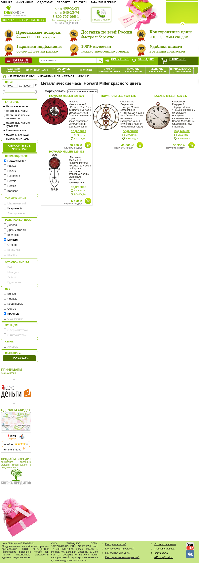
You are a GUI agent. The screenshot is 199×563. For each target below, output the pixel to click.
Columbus (13, 176)
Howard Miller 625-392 (66, 151)
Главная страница (164, 548)
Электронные (16, 213)
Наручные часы (37, 70)
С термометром (17, 330)
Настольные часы (17, 134)
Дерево (12, 225)
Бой (9, 267)
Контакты (80, 2)
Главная (6, 2)
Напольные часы (17, 106)
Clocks (11, 171)
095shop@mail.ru (163, 557)
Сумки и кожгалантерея (109, 70)
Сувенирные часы (17, 139)
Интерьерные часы (61, 70)
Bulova (11, 166)
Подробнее (78, 131)
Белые (11, 293)
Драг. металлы (16, 229)
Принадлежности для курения (182, 70)
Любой (11, 277)
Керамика (13, 249)
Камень (12, 254)
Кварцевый (14, 208)
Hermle (11, 181)
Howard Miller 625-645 (118, 95)
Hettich (11, 186)
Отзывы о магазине (165, 544)
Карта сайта (161, 553)
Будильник (14, 282)
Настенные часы (16, 110)
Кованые (13, 234)
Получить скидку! (72, 148)
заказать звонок (101, 14)
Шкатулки (85, 70)
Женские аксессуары (157, 70)
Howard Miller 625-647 (170, 95)
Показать (20, 358)
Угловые (12, 346)
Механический (16, 203)
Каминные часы (16, 130)
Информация (24, 2)
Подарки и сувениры (13, 70)
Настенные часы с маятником (18, 117)
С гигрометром (16, 335)
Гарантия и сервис (103, 2)
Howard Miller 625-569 (66, 95)
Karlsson (12, 191)
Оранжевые (15, 318)
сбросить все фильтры (19, 147)
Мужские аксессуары (133, 70)
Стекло (12, 244)
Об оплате (63, 2)
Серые (11, 308)
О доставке (45, 2)
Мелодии (13, 272)
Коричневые (15, 303)
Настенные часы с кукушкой (18, 124)
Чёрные (12, 298)
